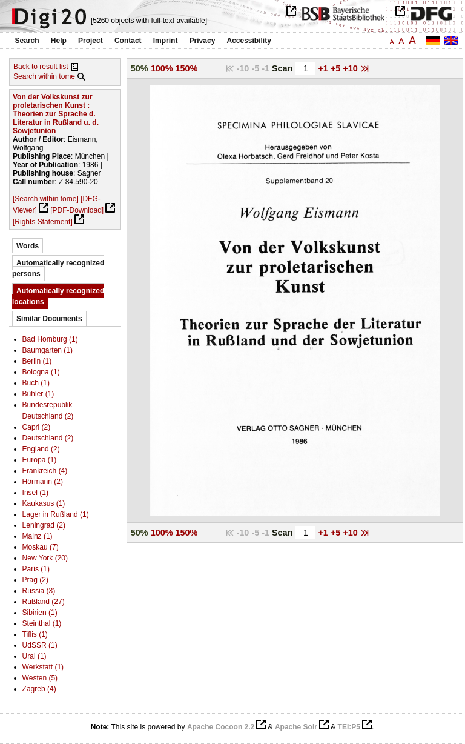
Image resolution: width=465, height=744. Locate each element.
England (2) (41, 449)
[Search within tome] (46, 198)
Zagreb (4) (39, 689)
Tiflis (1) (35, 634)
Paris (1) (36, 569)
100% (162, 68)
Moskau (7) (40, 547)
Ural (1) (34, 656)
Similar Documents (49, 318)
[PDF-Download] (77, 210)
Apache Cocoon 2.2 (220, 727)
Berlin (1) (37, 361)
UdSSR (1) (40, 645)
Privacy (203, 40)
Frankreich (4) (45, 471)
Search (27, 40)
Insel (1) (35, 492)
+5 (337, 68)
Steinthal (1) (42, 623)
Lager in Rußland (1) (55, 514)
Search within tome (44, 76)
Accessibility (249, 40)
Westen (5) (40, 678)
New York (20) (45, 558)
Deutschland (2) (48, 438)
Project (90, 40)
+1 (324, 68)
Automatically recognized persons (58, 268)
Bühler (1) (38, 394)
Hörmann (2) (42, 481)
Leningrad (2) (43, 525)
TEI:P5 (349, 727)
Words (27, 246)
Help (59, 40)
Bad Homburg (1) (50, 339)
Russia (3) (39, 590)
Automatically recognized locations (58, 296)
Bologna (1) (41, 372)
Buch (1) (36, 383)
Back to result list (40, 66)
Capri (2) (36, 427)
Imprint (165, 40)
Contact (128, 40)
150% (187, 68)
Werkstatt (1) (43, 667)
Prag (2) (35, 580)
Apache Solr (296, 727)
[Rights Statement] (43, 222)
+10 (351, 68)
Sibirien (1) (40, 612)
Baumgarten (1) (47, 350)
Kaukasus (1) (43, 503)
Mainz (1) (37, 536)
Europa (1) (39, 460)
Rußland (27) (43, 601)
